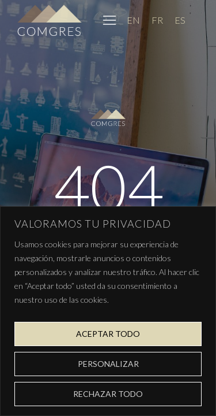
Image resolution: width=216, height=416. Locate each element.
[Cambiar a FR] (157, 20)
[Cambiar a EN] (133, 20)
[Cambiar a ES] (180, 20)
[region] (108, 311)
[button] (109, 20)
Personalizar (108, 364)
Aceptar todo (108, 334)
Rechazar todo (108, 394)
